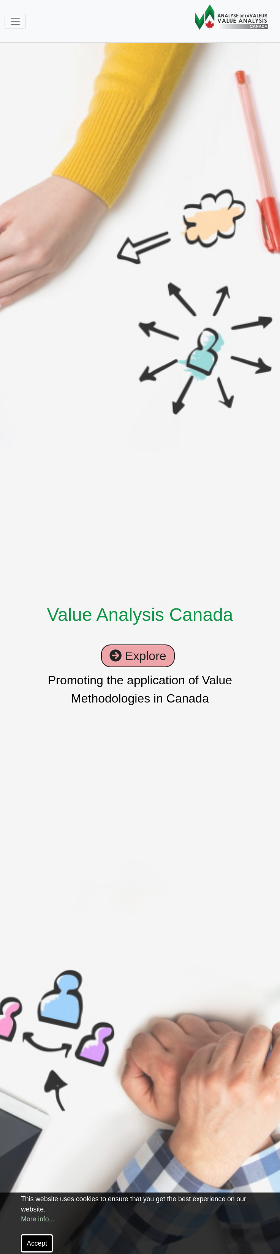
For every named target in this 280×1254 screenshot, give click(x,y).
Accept (37, 1243)
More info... (37, 1219)
